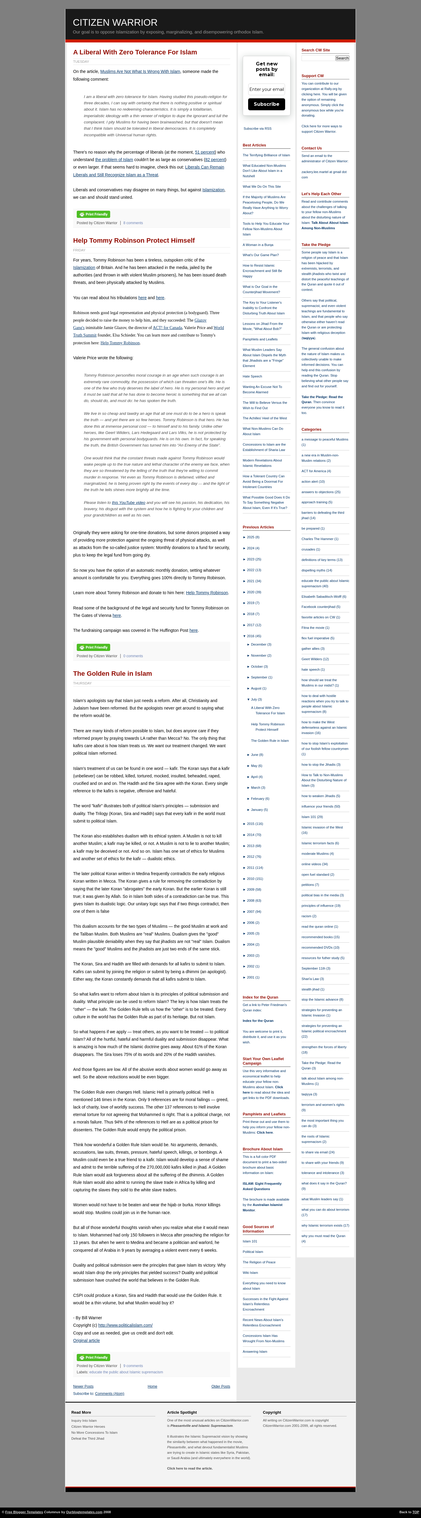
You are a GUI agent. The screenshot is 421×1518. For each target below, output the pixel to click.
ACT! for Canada (167, 327)
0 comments (133, 656)
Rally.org (331, 89)
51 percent (205, 152)
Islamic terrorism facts (318, 843)
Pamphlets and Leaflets (260, 339)
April (255, 777)
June (255, 754)
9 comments (133, 1366)
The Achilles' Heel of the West (265, 418)
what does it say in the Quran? (324, 1183)
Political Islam (253, 1251)
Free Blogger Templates (24, 1512)
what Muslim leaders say (320, 1199)
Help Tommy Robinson (120, 343)
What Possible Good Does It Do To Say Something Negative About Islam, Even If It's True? (266, 503)
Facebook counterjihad (319, 607)
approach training (315, 502)
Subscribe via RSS (257, 128)
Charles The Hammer (318, 539)
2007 (251, 911)
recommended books (318, 937)
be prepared (311, 528)
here (142, 297)
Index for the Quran (258, 1020)
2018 (251, 614)
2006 (251, 922)
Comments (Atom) (110, 1394)
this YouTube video (128, 502)
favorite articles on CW (319, 617)
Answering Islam (255, 1351)
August (256, 688)
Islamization (213, 189)
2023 (251, 559)
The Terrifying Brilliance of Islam (266, 155)
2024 (251, 548)
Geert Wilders (312, 659)
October (257, 666)
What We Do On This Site (262, 186)
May (254, 766)
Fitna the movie (313, 627)
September (259, 677)
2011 (251, 867)
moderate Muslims (316, 853)
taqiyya (308, 338)
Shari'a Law (311, 979)
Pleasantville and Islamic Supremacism (201, 1425)
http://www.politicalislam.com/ (125, 1325)
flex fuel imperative (316, 638)
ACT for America (314, 471)
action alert (310, 481)
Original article (86, 1340)
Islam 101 (250, 1241)
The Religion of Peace (259, 1262)
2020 (251, 592)
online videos (312, 864)
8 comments (133, 223)
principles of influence (318, 905)
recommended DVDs (318, 947)
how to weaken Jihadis (319, 796)
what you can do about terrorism (325, 1209)
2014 (251, 835)
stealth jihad (311, 989)
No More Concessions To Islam (94, 1432)
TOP (415, 1512)
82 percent (215, 159)
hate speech (311, 669)
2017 (251, 625)
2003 (251, 955)
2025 (251, 537)
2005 (251, 933)
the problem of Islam (114, 159)
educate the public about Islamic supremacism (126, 1372)
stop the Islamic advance (320, 999)
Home (152, 1386)
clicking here (311, 94)
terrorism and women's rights (323, 1104)
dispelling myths (314, 570)
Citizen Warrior (115, 22)
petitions (308, 884)
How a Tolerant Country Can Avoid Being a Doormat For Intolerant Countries (264, 481)
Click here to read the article (189, 1468)
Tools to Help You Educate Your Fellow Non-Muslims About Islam (266, 229)
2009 (251, 889)
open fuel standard (316, 874)
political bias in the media (321, 895)
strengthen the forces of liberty (324, 1047)
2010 (251, 878)
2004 (251, 944)
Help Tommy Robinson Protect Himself (134, 240)
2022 (251, 570)
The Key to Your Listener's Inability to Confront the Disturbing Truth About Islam (264, 308)
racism (307, 916)
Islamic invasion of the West (322, 827)
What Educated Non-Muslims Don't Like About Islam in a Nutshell (264, 171)
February (258, 798)
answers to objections (318, 492)
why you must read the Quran (323, 1236)
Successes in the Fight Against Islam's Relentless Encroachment (265, 1304)
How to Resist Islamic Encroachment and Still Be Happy (262, 271)
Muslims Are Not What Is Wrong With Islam (140, 71)
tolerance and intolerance (321, 1173)
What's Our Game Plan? (261, 255)
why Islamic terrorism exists (322, 1225)
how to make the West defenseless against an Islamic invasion (324, 727)
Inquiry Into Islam (84, 1420)
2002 (251, 966)
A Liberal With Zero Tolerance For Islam (135, 52)
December (259, 644)
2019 (251, 603)
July (254, 699)
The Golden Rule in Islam (112, 673)
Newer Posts (83, 1386)
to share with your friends (321, 1162)
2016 (251, 636)
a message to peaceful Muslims (325, 439)
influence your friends (318, 806)
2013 (251, 846)
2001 (251, 977)
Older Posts (220, 1386)
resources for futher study (321, 958)
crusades (309, 549)
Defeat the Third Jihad (87, 1438)
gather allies (311, 648)
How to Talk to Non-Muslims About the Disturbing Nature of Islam (324, 780)
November (259, 655)
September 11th (314, 968)
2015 (251, 824)
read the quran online (318, 926)
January (257, 809)
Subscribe (266, 104)
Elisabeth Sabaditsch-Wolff (322, 596)
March (256, 787)
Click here (265, 1132)
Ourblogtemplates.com (84, 1512)
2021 (251, 581)
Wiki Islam (250, 1272)
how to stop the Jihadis (319, 764)
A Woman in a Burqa (258, 245)
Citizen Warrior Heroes (88, 1426)
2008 (251, 900)
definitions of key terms (319, 560)
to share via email (315, 1152)
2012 (251, 856)
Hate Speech (252, 376)
